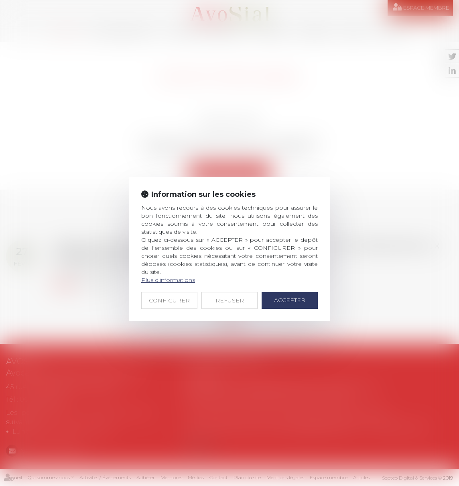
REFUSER (229, 300)
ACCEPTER (289, 300)
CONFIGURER (169, 300)
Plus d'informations (168, 280)
